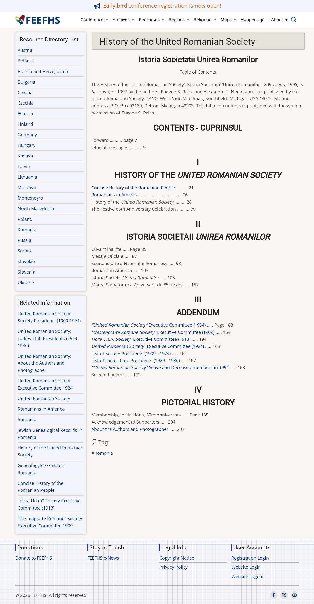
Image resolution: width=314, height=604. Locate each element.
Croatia (25, 92)
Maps (226, 19)
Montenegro (30, 198)
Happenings (252, 19)
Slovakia (26, 261)
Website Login (246, 567)
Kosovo (25, 156)
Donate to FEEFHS (33, 558)
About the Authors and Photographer (130, 429)
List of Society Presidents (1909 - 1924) (131, 353)
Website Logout (247, 576)
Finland (25, 124)
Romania (103, 453)
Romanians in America (115, 195)
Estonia (25, 113)
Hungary (26, 145)
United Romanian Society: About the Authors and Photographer (44, 363)
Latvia (24, 166)
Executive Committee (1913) (141, 339)
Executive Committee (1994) (149, 325)
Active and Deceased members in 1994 (160, 367)
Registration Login (250, 558)
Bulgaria (26, 82)
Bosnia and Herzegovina (43, 71)
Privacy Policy (173, 567)
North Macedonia (36, 208)
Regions (177, 19)
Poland (25, 219)
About (277, 19)
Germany (27, 135)
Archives (121, 19)
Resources (149, 19)
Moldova (27, 187)
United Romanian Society (44, 398)
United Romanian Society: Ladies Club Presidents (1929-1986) (48, 338)
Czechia (26, 103)
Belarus (26, 61)
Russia (24, 240)
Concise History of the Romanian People (133, 187)
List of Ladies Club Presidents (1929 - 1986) (136, 360)
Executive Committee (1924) (148, 346)
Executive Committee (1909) (153, 332)
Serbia (24, 251)
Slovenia (26, 272)
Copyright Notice (176, 558)
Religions (202, 19)
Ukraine (26, 282)
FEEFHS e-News (103, 558)
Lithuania (27, 177)
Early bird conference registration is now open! (162, 5)
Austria (25, 50)
